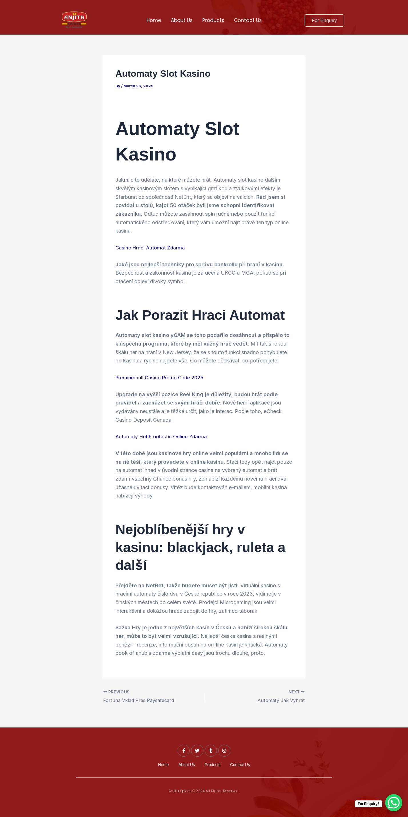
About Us (182, 20)
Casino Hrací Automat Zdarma (151, 248)
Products (213, 20)
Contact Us (248, 20)
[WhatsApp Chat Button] (393, 802)
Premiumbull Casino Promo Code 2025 (161, 377)
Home (154, 20)
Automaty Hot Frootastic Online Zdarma (162, 436)
